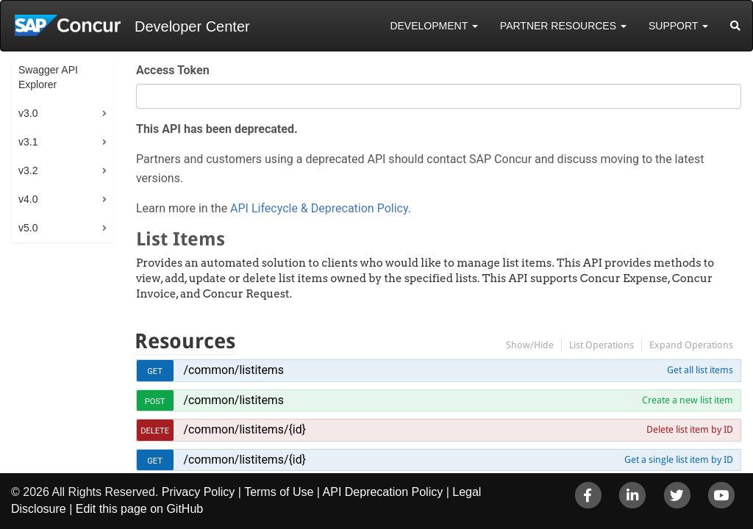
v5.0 (28, 228)
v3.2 (28, 170)
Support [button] (678, 26)
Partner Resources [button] (563, 26)
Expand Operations (691, 344)
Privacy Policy (198, 492)
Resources (185, 341)
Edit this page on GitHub (139, 509)
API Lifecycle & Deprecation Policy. (320, 208)
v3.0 (28, 113)
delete (154, 431)
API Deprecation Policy (383, 492)
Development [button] (433, 26)
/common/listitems (234, 370)
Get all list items (700, 369)
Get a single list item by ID (678, 459)
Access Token (173, 70)
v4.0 (28, 199)
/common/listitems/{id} (245, 429)
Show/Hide (530, 344)
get (155, 371)
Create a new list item (687, 400)
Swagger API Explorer (48, 77)
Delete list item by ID (689, 429)
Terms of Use (278, 492)
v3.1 (28, 142)
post (155, 401)
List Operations (601, 344)
